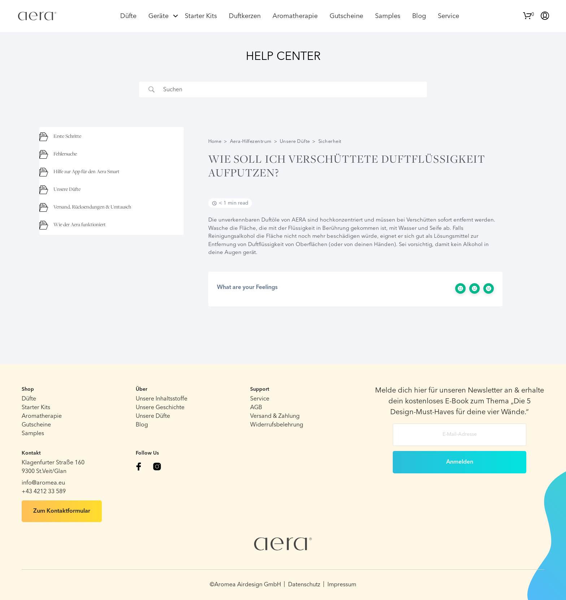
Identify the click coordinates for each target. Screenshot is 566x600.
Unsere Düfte (295, 141)
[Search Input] (292, 89)
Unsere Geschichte (160, 408)
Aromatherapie (295, 16)
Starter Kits (201, 16)
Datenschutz (304, 585)
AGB (256, 408)
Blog (419, 16)
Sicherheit (329, 141)
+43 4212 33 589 (44, 492)
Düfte (128, 16)
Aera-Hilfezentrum (250, 141)
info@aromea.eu (43, 483)
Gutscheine (346, 16)
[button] (528, 14)
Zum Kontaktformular (61, 511)
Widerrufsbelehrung (276, 425)
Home (215, 141)
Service (448, 16)
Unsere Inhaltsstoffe (161, 399)
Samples (387, 16)
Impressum (341, 585)
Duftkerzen (245, 16)
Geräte (158, 16)
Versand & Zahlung (275, 416)
